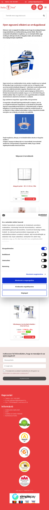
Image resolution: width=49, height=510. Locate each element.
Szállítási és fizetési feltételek (13, 414)
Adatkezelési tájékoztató (12, 410)
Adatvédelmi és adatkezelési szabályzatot (15, 373)
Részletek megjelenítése (34, 274)
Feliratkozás (24, 378)
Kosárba (30, 199)
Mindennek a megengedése (24, 280)
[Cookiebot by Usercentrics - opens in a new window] (38, 215)
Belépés (34, 7)
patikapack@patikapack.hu (35, 2)
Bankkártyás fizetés (11, 415)
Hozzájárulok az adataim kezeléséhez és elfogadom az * (21, 372)
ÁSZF (7, 412)
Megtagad (24, 293)
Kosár (40, 7)
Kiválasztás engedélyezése (24, 286)
